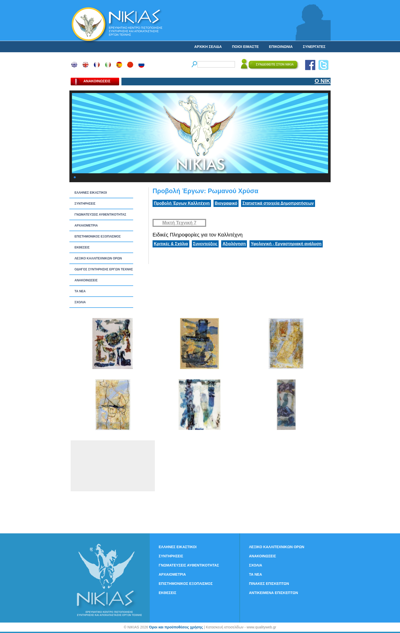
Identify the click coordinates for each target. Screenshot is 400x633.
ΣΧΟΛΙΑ (80, 302)
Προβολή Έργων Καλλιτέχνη (182, 203)
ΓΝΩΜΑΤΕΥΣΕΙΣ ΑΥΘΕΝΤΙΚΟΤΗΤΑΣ (100, 214)
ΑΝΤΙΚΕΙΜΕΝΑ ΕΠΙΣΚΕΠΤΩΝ (273, 593)
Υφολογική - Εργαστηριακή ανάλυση (286, 244)
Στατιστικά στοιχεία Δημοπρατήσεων (278, 203)
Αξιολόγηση (234, 244)
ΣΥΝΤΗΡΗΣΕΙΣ (84, 203)
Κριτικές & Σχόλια (171, 244)
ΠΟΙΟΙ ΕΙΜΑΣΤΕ (245, 47)
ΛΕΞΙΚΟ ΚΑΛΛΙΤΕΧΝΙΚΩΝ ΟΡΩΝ (98, 258)
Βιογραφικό (226, 203)
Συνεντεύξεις (205, 244)
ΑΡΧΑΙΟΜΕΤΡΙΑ (86, 225)
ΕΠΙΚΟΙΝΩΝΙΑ (281, 47)
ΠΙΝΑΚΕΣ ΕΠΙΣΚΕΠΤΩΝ (269, 584)
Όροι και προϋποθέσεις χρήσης (176, 627)
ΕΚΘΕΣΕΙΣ (82, 247)
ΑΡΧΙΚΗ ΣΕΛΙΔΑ (208, 47)
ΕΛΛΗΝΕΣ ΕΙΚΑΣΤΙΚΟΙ (90, 192)
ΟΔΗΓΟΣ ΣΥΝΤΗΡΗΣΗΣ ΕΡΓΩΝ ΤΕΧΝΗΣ (103, 269)
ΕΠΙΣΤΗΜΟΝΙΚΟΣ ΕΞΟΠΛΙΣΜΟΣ (97, 236)
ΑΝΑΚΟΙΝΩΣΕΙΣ (86, 280)
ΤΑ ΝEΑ (80, 291)
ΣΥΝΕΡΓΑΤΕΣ (314, 47)
